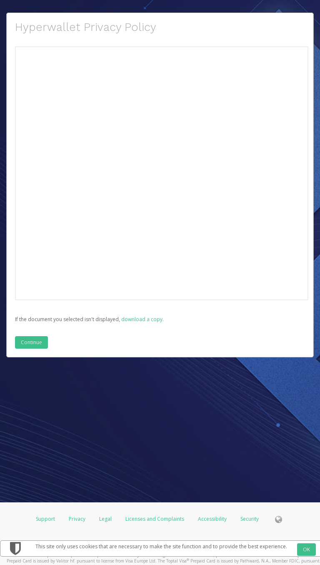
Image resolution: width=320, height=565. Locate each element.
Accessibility (212, 518)
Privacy (77, 518)
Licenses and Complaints (155, 518)
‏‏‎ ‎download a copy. (142, 319)
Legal (105, 518)
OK (306, 549)
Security (249, 518)
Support (45, 518)
